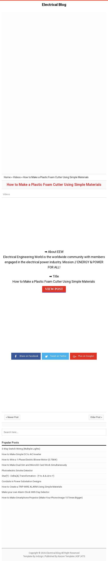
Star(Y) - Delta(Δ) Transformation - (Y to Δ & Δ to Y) (28, 476)
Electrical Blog (54, 4)
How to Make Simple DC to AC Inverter (21, 454)
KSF (78, 556)
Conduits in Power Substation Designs (21, 481)
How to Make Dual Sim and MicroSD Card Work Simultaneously (34, 465)
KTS (83, 556)
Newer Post (12, 417)
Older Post (96, 417)
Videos (6, 194)
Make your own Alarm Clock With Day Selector (25, 492)
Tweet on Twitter (55, 356)
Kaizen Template (66, 556)
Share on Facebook (26, 356)
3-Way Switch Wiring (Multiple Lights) (21, 448)
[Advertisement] (54, 39)
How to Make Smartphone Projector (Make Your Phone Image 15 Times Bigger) (42, 497)
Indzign (39, 556)
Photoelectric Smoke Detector (17, 470)
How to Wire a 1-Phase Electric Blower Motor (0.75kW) (29, 459)
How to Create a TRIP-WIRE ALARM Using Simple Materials (32, 486)
